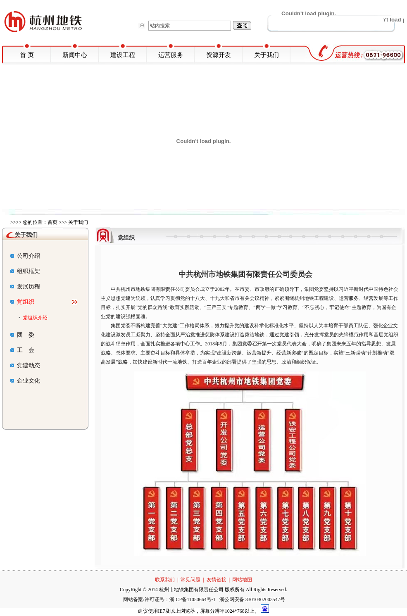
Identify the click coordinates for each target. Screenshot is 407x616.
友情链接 (216, 580)
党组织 (22, 302)
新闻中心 (74, 55)
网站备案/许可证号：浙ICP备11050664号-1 (170, 599)
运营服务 (170, 55)
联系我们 (165, 580)
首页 (52, 222)
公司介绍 (25, 256)
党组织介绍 (35, 318)
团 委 (22, 335)
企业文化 (25, 381)
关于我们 (266, 55)
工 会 (22, 350)
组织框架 (25, 271)
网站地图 (242, 580)
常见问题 (190, 580)
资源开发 (218, 55)
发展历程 (25, 286)
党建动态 (25, 365)
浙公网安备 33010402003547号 (252, 599)
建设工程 (122, 55)
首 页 (27, 55)
